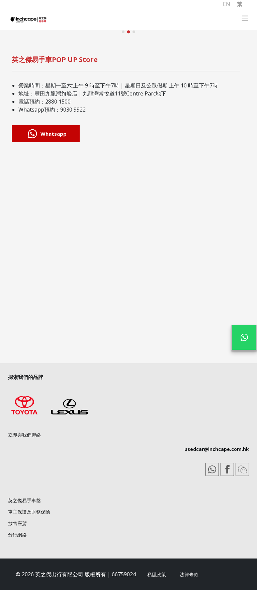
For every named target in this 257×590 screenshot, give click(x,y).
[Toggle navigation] (248, 20)
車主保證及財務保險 (29, 512)
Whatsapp (45, 133)
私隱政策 (156, 574)
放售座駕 (17, 523)
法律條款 (189, 574)
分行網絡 (17, 534)
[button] (123, 31)
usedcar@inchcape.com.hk (216, 449)
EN (226, 4)
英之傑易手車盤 (24, 500)
